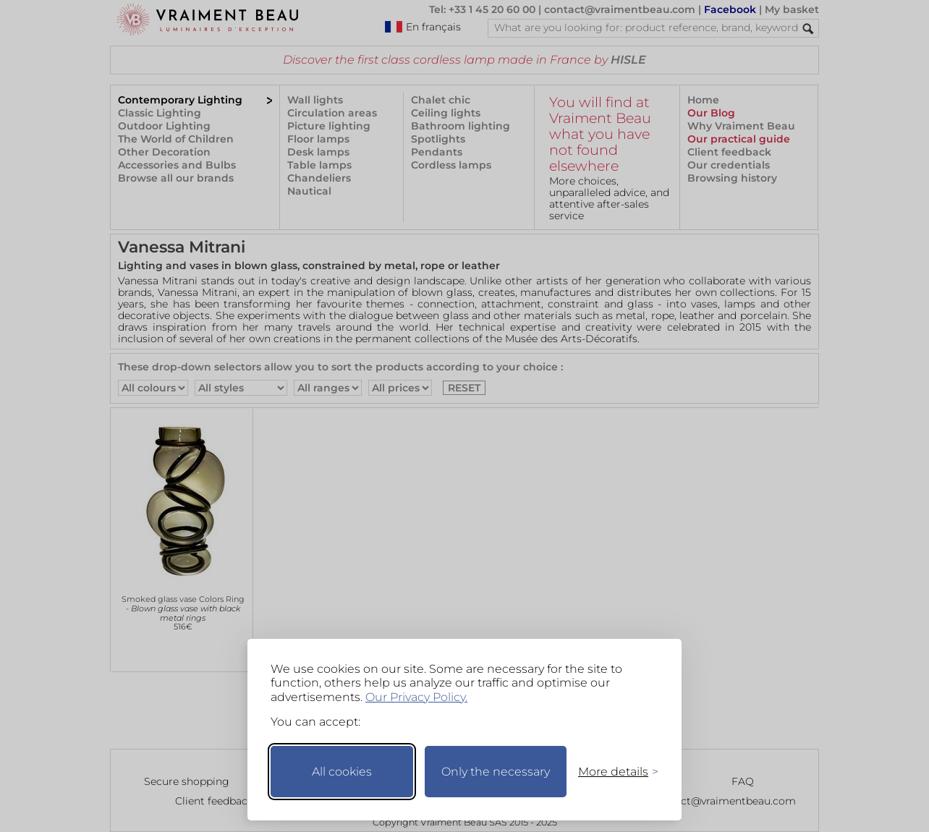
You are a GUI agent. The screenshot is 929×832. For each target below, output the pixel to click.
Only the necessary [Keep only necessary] (495, 771)
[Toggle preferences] (612, 771)
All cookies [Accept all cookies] (342, 771)
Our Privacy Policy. (416, 697)
